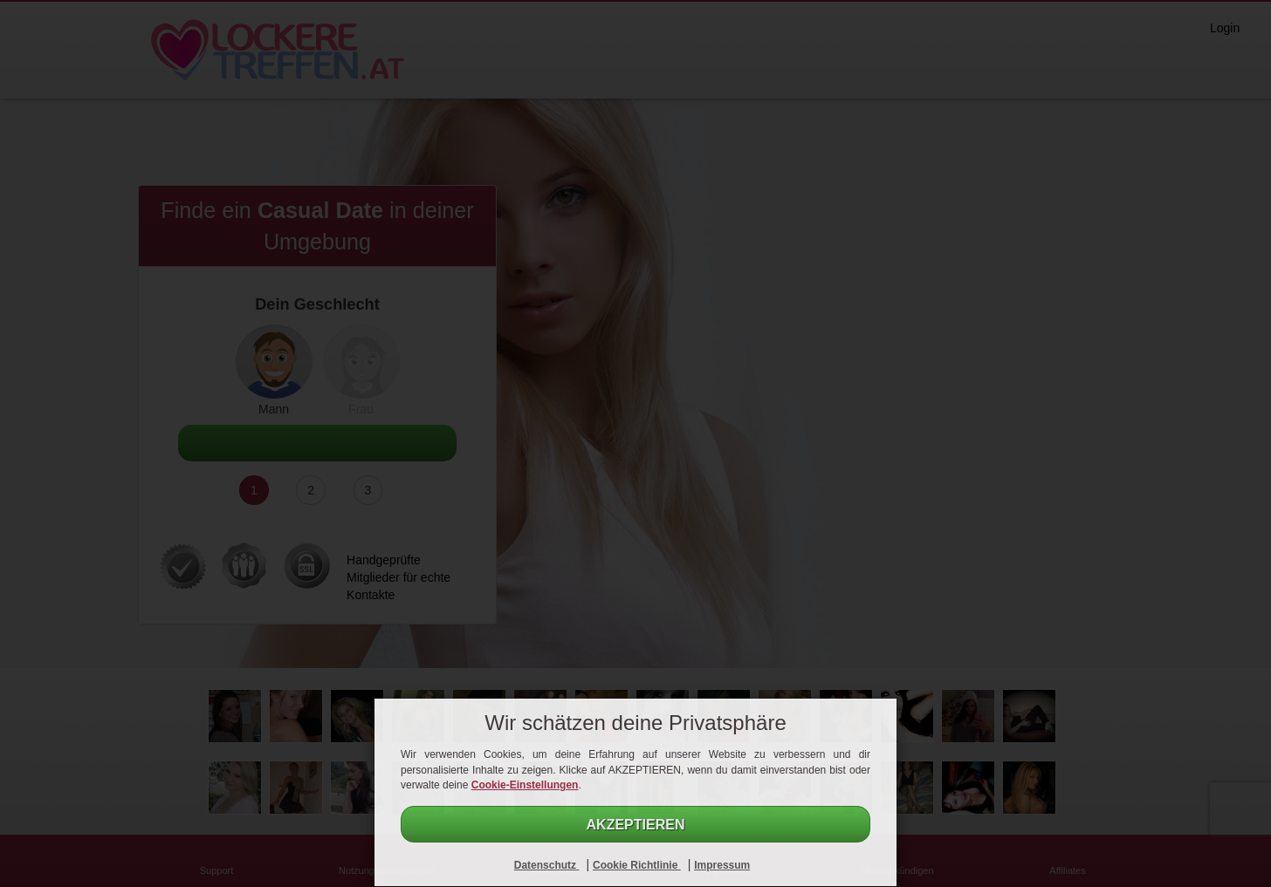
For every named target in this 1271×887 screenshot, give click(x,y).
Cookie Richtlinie (637, 865)
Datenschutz (547, 865)
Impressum (722, 865)
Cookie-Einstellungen (525, 785)
